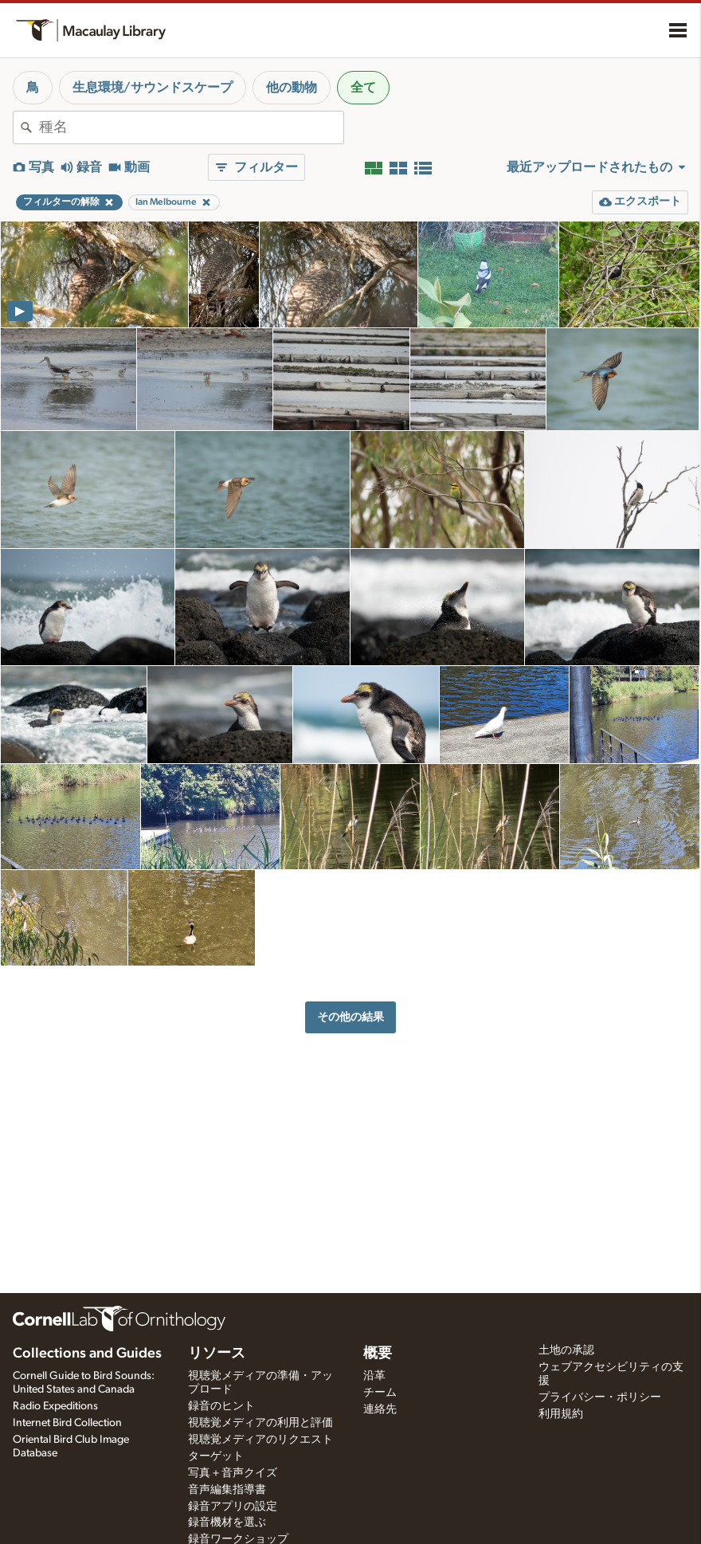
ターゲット (216, 1456)
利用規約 (560, 1414)
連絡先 (380, 1409)
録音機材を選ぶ (227, 1522)
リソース (216, 1353)
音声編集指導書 (227, 1489)
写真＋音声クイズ (232, 1473)
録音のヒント (221, 1406)
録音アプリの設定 (232, 1506)
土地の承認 (566, 1350)
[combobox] (191, 127)
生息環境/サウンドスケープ (152, 87)
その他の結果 (350, 1017)
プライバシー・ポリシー (599, 1397)
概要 (377, 1353)
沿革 (374, 1375)
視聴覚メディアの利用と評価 (260, 1422)
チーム (380, 1392)
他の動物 (291, 87)
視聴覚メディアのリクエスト (260, 1439)
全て (363, 87)
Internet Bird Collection (67, 1422)
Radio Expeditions (55, 1406)
